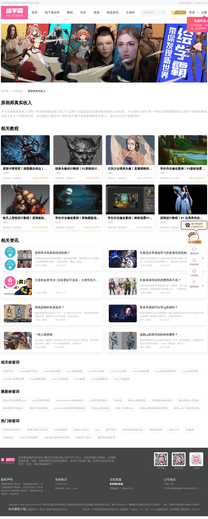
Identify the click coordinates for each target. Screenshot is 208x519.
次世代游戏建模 (29, 437)
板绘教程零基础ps (13, 408)
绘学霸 (5, 91)
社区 (83, 12)
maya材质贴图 (190, 371)
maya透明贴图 (74, 371)
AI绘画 (118, 400)
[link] (5, 91)
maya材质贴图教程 (165, 371)
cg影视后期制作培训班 (56, 437)
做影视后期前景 (106, 437)
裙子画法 (111, 429)
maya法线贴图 (60, 379)
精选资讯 (113, 12)
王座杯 (130, 12)
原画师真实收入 (12, 429)
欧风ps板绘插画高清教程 (154, 408)
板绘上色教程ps (124, 408)
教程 (70, 12)
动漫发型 (8, 437)
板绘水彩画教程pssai (14, 400)
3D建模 (189, 429)
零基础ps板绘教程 (162, 400)
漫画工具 (174, 429)
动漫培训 (8, 371)
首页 (35, 12)
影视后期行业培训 (37, 429)
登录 (192, 12)
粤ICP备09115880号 (190, 504)
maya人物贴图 (122, 379)
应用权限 (174, 509)
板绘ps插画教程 (137, 400)
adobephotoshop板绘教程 (70, 400)
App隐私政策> (162, 509)
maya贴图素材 (38, 379)
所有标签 (18, 91)
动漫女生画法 (81, 429)
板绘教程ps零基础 (189, 400)
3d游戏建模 (60, 429)
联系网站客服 (116, 484)
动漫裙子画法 (83, 437)
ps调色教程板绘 (98, 400)
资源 (96, 12)
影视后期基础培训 (133, 429)
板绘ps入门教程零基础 (187, 408)
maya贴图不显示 (29, 371)
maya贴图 (80, 379)
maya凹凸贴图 (96, 371)
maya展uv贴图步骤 (13, 379)
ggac (97, 429)
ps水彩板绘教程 (41, 400)
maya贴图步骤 (141, 371)
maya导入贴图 (118, 371)
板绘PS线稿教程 (38, 408)
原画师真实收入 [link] (37, 91)
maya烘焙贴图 (52, 371)
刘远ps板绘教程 (100, 408)
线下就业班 (52, 12)
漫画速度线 (155, 429)
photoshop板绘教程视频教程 (69, 408)
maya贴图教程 (99, 379)
